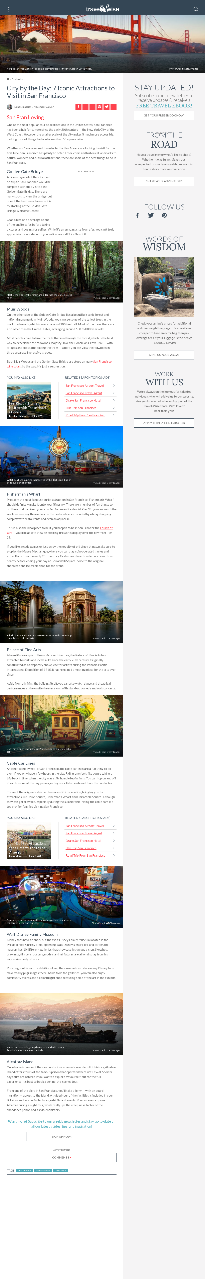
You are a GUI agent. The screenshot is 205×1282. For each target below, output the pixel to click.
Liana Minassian (22, 110)
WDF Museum (113, 927)
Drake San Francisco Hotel (83, 404)
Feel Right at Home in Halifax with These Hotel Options (27, 412)
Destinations (18, 83)
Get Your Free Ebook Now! (164, 119)
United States (43, 1175)
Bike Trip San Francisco (81, 412)
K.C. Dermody (17, 420)
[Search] (196, 9)
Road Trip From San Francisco (85, 419)
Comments (61, 1161)
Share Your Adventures (164, 185)
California (60, 1175)
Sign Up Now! (62, 1140)
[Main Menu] (9, 9)
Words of (164, 247)
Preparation (24, 1175)
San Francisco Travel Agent (84, 397)
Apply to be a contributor (164, 427)
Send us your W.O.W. (164, 359)
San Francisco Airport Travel (85, 390)
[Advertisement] (86, 202)
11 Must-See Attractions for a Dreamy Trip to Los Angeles (27, 852)
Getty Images (191, 72)
